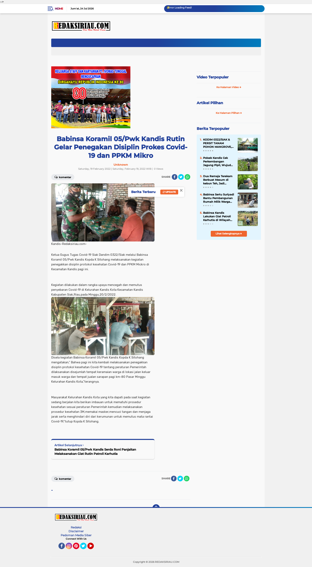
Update (169, 191)
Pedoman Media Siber (76, 535)
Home (59, 8)
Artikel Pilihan (210, 103)
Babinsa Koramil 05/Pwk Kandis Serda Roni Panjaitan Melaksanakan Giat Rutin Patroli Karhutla (95, 452)
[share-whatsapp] (187, 177)
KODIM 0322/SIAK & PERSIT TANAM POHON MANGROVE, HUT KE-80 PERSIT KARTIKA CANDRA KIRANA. (217, 143)
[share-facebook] (174, 177)
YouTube (93, 548)
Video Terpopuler (213, 77)
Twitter (85, 548)
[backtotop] (156, 508)
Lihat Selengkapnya (229, 233)
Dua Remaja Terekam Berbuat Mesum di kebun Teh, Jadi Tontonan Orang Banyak (217, 180)
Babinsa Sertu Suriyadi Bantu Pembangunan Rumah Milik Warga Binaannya (218, 198)
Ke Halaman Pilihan (229, 112)
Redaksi (76, 527)
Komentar (62, 177)
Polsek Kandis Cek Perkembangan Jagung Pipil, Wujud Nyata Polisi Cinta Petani (217, 161)
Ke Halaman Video (228, 87)
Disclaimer (76, 531)
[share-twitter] (181, 177)
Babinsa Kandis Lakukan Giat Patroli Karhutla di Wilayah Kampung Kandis (217, 216)
